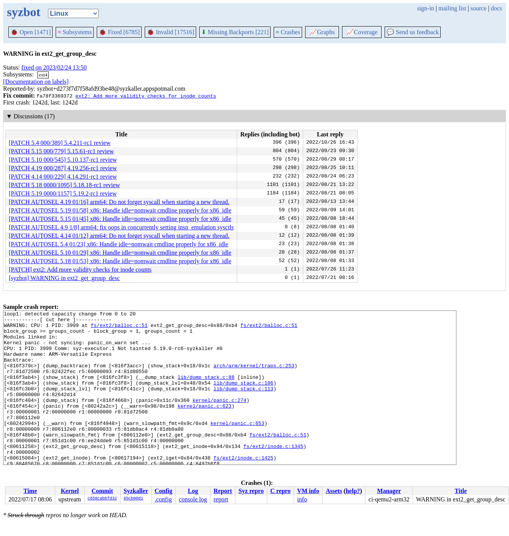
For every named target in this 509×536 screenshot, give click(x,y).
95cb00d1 (133, 498)
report (220, 499)
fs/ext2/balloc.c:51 (119, 328)
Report (222, 491)
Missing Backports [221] (235, 32)
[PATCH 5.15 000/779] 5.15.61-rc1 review (61, 151)
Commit (102, 491)
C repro (280, 491)
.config (163, 499)
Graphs (322, 32)
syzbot (23, 12)
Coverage (361, 32)
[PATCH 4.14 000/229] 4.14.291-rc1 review (63, 176)
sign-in (425, 8)
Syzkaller (136, 491)
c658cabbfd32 (102, 498)
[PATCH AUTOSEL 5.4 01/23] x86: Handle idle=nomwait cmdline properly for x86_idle (118, 244)
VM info (308, 491)
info (302, 499)
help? (352, 491)
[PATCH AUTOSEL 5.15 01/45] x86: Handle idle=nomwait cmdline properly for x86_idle (120, 219)
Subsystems (75, 32)
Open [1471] (30, 32)
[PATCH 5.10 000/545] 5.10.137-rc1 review (63, 159)
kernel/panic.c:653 (237, 446)
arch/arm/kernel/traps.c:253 (253, 376)
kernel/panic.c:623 (204, 425)
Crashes (288, 32)
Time (30, 491)
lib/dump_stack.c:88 (205, 390)
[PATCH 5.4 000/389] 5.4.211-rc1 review (60, 142)
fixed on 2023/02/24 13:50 (54, 67)
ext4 (43, 75)
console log (193, 499)
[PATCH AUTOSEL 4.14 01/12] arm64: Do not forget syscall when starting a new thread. (119, 235)
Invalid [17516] (170, 32)
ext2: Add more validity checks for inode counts (145, 95)
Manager (389, 491)
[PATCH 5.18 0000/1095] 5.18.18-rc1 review (64, 185)
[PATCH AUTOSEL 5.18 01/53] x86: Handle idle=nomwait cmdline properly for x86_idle (120, 261)
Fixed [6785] (119, 32)
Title (460, 491)
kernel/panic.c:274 (219, 418)
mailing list (452, 8)
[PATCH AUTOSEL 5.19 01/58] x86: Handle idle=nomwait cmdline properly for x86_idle (120, 210)
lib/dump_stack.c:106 (243, 397)
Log (193, 491)
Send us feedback (413, 32)
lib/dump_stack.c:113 (243, 404)
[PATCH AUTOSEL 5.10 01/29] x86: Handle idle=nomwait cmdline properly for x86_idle (120, 252)
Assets (334, 491)
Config (163, 491)
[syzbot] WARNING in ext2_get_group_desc (64, 278)
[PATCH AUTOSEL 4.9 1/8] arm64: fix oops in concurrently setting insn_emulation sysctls (121, 227)
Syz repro (251, 491)
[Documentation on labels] (36, 81)
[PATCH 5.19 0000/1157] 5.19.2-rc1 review (63, 193)
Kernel (70, 491)
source (479, 8)
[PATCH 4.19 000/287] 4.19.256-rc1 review (63, 168)
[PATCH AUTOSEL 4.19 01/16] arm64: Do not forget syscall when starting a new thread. (119, 202)
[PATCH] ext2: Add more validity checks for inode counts (80, 269)
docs (496, 8)
